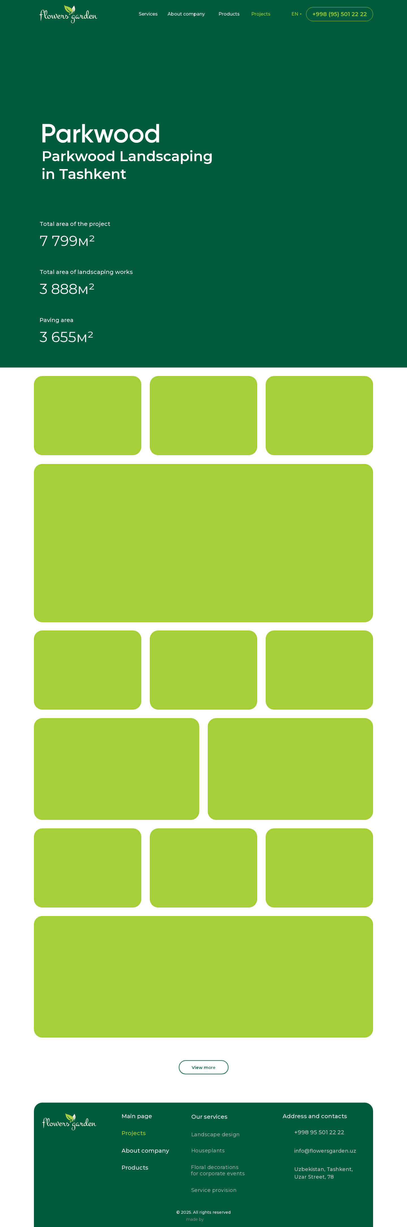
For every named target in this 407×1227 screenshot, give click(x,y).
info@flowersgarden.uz (325, 1151)
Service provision (214, 1190)
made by (195, 1219)
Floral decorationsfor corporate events (218, 1170)
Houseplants (208, 1151)
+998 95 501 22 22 (319, 1132)
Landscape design (215, 1134)
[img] (87, 1146)
